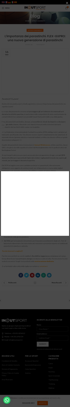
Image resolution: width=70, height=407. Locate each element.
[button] (6, 400)
